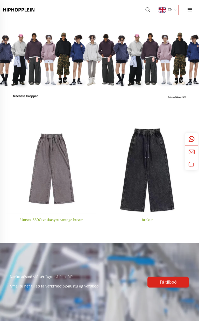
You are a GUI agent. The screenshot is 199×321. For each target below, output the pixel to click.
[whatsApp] (191, 139)
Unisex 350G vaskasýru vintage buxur (51, 219)
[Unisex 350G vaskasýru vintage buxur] (51, 168)
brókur (147, 219)
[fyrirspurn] (191, 164)
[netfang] (191, 151)
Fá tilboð (168, 282)
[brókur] (147, 168)
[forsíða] (19, 9)
